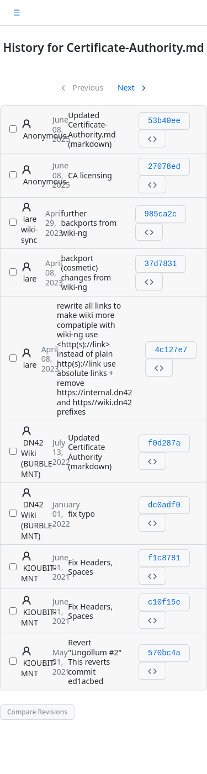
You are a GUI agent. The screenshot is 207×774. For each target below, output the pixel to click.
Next (127, 87)
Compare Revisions (37, 712)
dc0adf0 (164, 505)
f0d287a (164, 443)
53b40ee (164, 120)
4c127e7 (171, 350)
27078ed (164, 166)
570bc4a (164, 653)
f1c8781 (164, 558)
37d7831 (161, 263)
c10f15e (164, 602)
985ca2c (161, 214)
